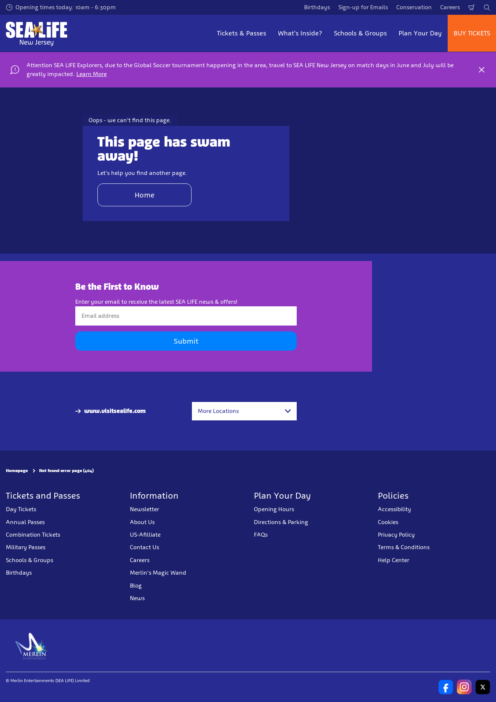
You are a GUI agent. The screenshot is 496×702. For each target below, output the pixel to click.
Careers (450, 7)
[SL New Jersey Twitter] (482, 686)
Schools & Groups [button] (360, 33)
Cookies (388, 522)
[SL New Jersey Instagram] (464, 686)
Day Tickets (21, 509)
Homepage (17, 470)
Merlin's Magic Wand (158, 572)
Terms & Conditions (404, 547)
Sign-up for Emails (363, 7)
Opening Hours (274, 509)
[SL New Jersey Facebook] (445, 686)
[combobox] (244, 411)
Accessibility (394, 509)
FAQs (261, 534)
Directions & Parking (281, 522)
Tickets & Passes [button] (241, 33)
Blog (136, 585)
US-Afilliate (145, 534)
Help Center (393, 560)
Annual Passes (25, 522)
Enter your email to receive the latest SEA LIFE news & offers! (156, 301)
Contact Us (144, 547)
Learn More (91, 74)
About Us (142, 522)
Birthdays (317, 7)
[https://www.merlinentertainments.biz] (32, 645)
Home (145, 194)
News (137, 598)
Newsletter (144, 509)
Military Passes (25, 547)
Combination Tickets (33, 534)
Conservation (414, 7)
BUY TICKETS (472, 33)
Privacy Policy (396, 534)
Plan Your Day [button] (420, 33)
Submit (186, 341)
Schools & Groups (29, 560)
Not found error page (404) (66, 470)
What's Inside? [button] (300, 33)
